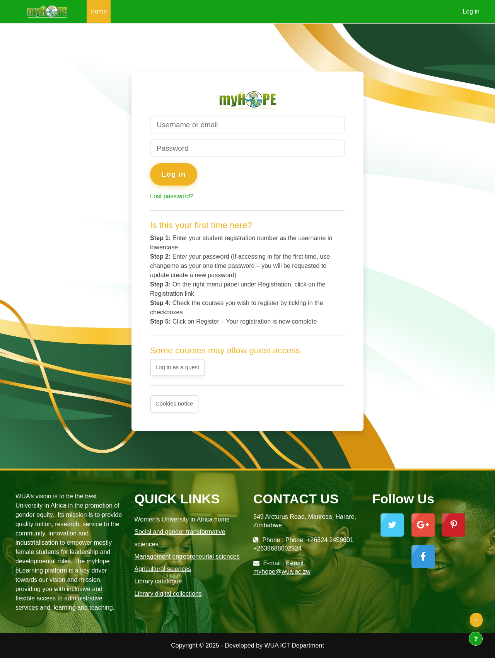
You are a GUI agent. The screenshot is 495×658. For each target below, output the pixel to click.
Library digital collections (168, 593)
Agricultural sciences (163, 569)
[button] (476, 620)
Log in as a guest (177, 367)
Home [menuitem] (98, 11)
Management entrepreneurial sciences (187, 556)
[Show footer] (476, 639)
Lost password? (171, 196)
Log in (471, 11)
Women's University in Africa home (182, 519)
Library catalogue (158, 581)
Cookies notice (174, 404)
